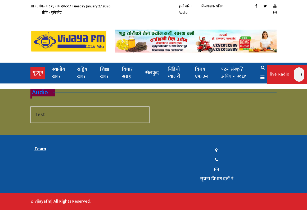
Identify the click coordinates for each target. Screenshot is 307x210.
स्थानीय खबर (58, 73)
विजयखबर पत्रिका (212, 6)
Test (40, 114)
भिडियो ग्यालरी (174, 73)
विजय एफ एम (201, 73)
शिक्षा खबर (104, 73)
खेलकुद (152, 73)
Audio (183, 12)
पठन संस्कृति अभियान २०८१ (233, 73)
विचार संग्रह (127, 73)
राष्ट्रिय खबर (82, 73)
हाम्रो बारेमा (185, 6)
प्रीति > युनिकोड (52, 12)
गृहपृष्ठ (39, 73)
